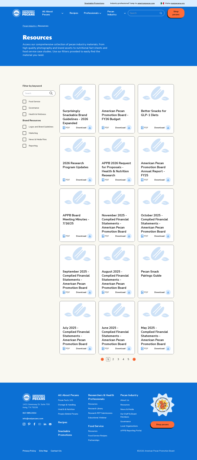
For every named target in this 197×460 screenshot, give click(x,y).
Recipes (62, 422)
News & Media (127, 409)
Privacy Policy (29, 450)
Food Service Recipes (97, 435)
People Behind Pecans (68, 414)
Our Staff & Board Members (128, 415)
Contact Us (56, 450)
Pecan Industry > (30, 26)
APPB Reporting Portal (131, 430)
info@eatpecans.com (33, 418)
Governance (125, 421)
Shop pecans (175, 13)
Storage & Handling (67, 404)
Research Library (95, 408)
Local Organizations (129, 426)
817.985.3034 (29, 413)
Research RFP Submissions (100, 413)
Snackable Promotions (94, 3)
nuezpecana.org (177, 3)
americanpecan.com (146, 3)
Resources (43, 26)
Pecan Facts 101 (65, 400)
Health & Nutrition (66, 409)
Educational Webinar (97, 417)
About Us (124, 400)
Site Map (43, 450)
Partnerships (93, 440)
